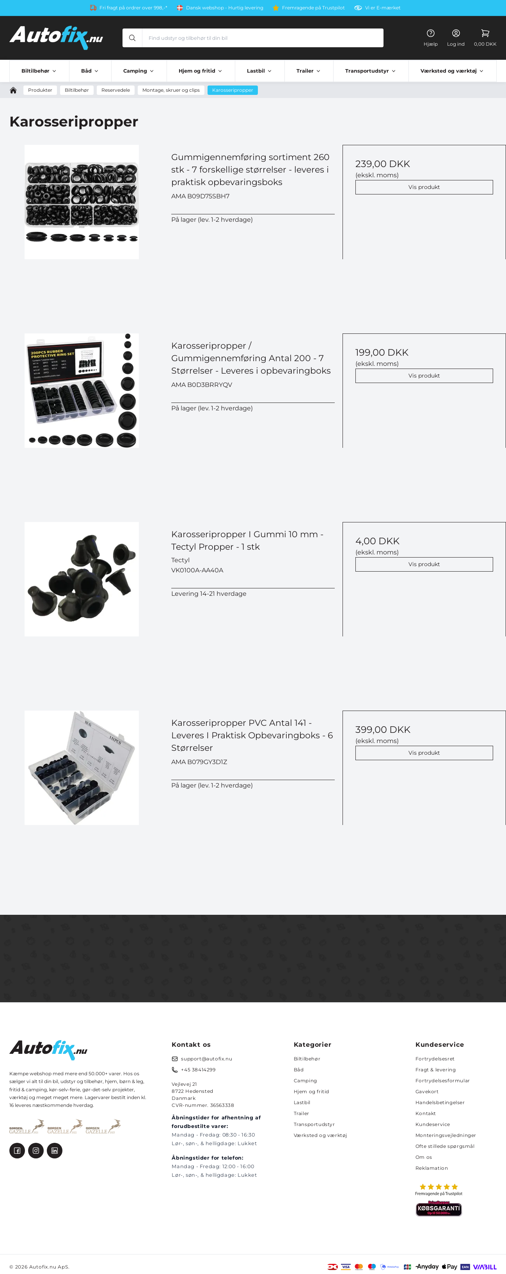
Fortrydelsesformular (442, 1080)
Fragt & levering (435, 1070)
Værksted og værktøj (320, 1135)
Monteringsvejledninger (445, 1135)
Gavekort (427, 1091)
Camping (305, 1080)
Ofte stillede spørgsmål (445, 1146)
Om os (423, 1157)
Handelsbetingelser (440, 1102)
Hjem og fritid (311, 1091)
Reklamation (431, 1168)
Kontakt (425, 1113)
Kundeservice (432, 1124)
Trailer (301, 1113)
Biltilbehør (307, 1059)
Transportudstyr (314, 1124)
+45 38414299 (198, 1070)
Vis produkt (424, 187)
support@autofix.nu (206, 1059)
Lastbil (302, 1102)
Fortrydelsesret (435, 1059)
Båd (299, 1070)
